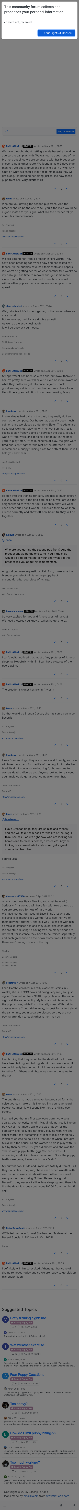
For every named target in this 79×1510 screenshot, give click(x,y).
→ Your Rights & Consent (56, 33)
